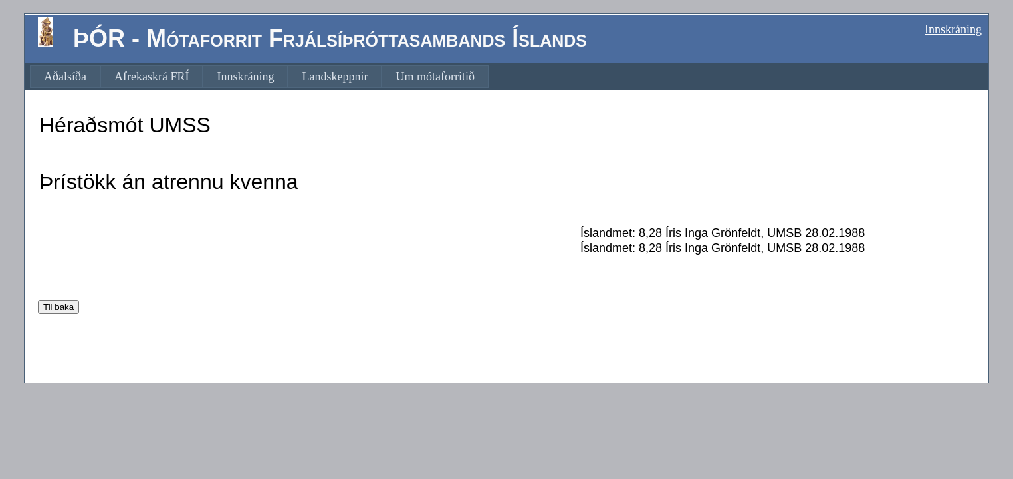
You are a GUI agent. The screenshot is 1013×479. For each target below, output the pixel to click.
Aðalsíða (65, 76)
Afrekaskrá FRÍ (151, 76)
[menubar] (259, 76)
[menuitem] (65, 76)
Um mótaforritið (434, 76)
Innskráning (953, 29)
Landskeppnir (335, 76)
